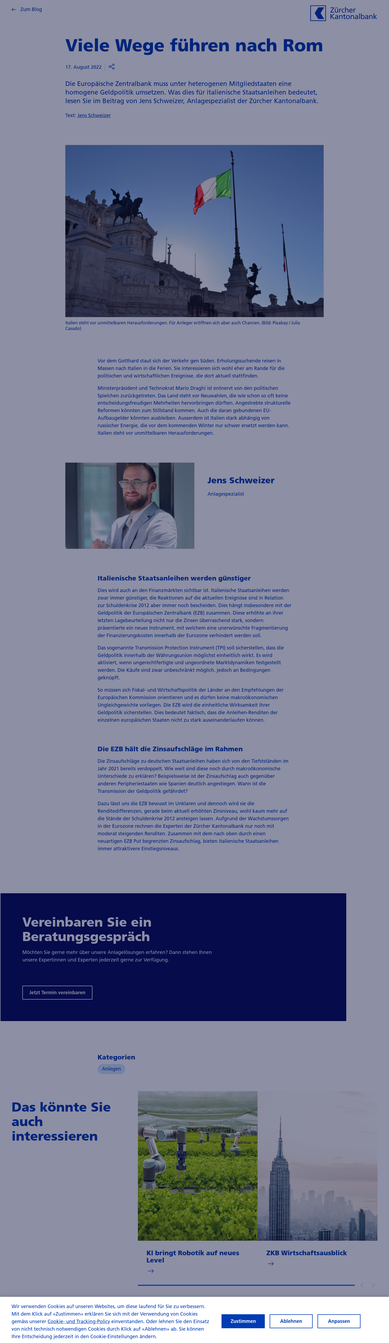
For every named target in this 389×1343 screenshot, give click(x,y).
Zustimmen (243, 1326)
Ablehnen (291, 1326)
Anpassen (339, 1326)
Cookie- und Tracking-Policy (79, 1326)
